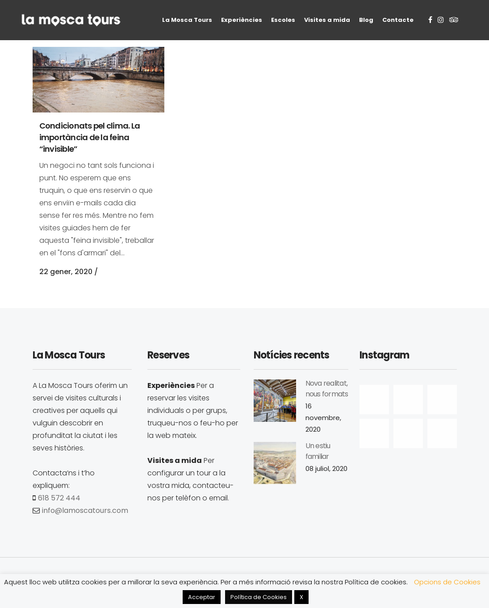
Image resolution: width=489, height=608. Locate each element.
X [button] (301, 597)
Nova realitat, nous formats (326, 388)
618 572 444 (59, 498)
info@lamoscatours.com (85, 510)
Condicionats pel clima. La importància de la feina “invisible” (89, 137)
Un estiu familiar (317, 451)
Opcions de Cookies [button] (447, 582)
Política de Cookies (258, 597)
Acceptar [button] (201, 597)
